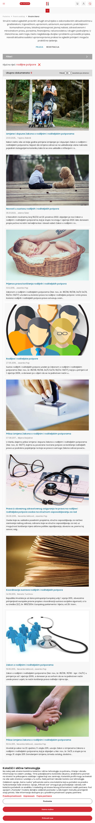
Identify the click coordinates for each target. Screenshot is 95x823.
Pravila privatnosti (12, 796)
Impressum (29, 796)
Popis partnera (44, 796)
